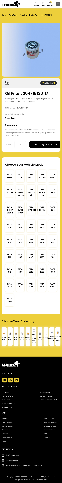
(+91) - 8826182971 (12, 455)
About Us (5, 418)
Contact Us (6, 430)
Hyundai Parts (7, 407)
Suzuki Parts (6, 400)
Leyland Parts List (50, 426)
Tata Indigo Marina (21, 192)
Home (4, 15)
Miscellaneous (45, 392)
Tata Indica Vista (42, 192)
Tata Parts (13, 15)
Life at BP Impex (7, 426)
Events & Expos (7, 422)
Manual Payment (46, 396)
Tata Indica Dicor (10, 210)
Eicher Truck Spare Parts (49, 400)
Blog (45, 434)
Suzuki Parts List (49, 430)
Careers (5, 434)
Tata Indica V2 (31, 192)
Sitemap (47, 437)
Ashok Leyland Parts (9, 403)
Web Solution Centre (39, 480)
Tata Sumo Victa (20, 210)
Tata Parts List (49, 418)
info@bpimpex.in (12, 460)
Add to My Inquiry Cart (45, 144)
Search (36, 4)
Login (43, 4)
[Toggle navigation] (58, 4)
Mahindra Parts (7, 396)
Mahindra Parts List (51, 422)
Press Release (7, 437)
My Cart (50, 4)
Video (4, 441)
